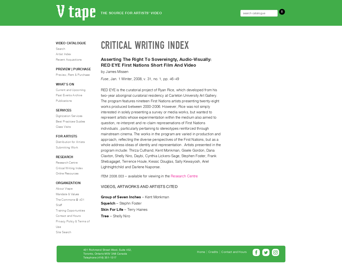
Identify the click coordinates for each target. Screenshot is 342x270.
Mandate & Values (67, 194)
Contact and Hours (68, 216)
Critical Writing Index (69, 168)
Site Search (63, 232)
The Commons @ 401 (70, 199)
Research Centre (184, 176)
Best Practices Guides (70, 121)
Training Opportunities (70, 210)
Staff (59, 205)
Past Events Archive (69, 95)
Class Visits (63, 127)
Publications (64, 101)
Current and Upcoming (71, 90)
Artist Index (63, 54)
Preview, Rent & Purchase (73, 75)
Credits (213, 252)
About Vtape (64, 188)
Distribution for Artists (70, 142)
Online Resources (67, 173)
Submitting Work (67, 147)
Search (60, 49)
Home (201, 252)
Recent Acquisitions (69, 59)
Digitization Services (69, 116)
